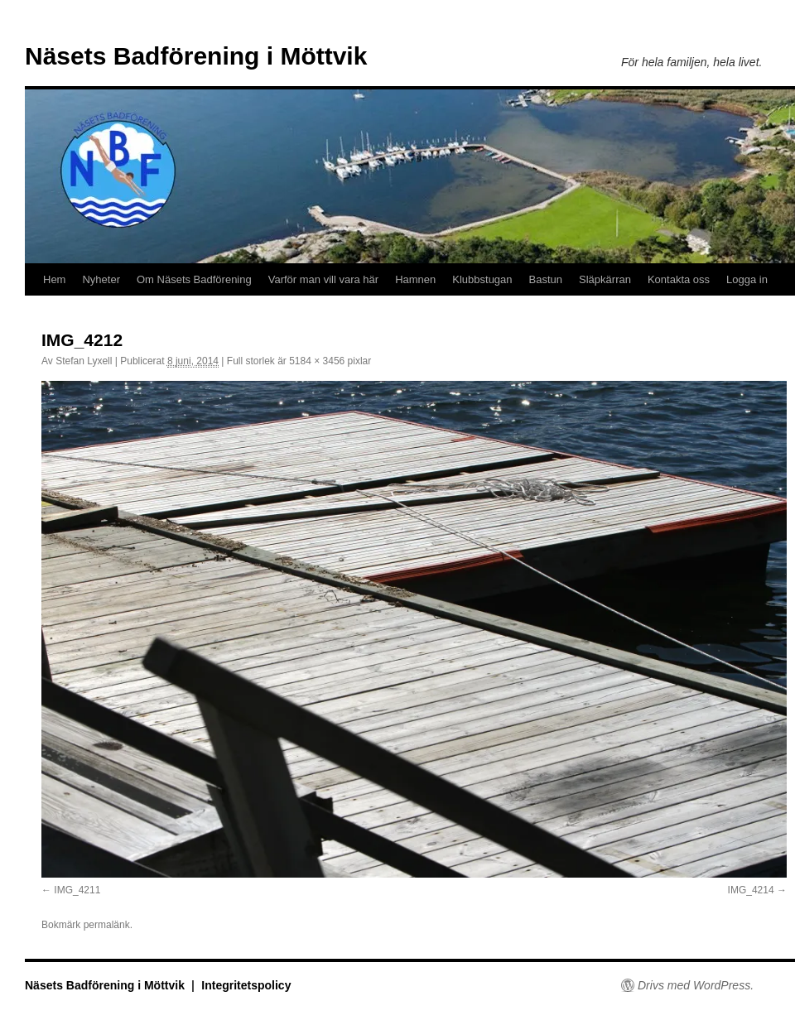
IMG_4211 (77, 890)
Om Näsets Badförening (194, 279)
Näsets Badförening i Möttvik (196, 56)
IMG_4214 (751, 890)
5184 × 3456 (316, 361)
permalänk (107, 925)
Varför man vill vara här (323, 279)
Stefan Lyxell (83, 361)
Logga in (747, 279)
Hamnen (415, 279)
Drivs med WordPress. (696, 985)
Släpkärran (605, 279)
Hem (54, 279)
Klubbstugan (482, 279)
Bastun (545, 279)
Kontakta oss (679, 279)
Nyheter (101, 279)
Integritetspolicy (246, 985)
